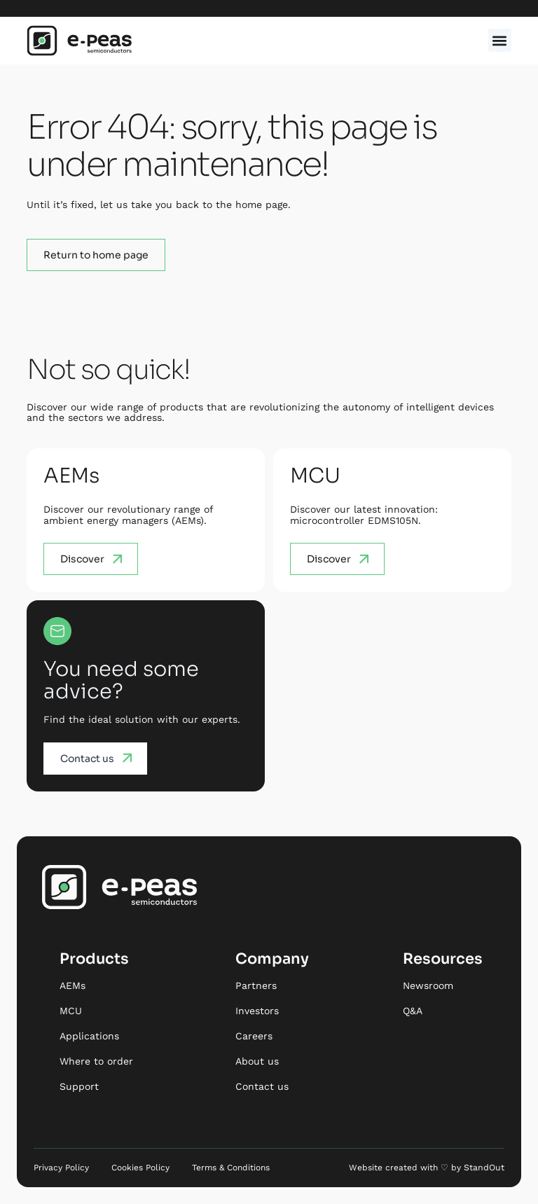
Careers (254, 1036)
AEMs (72, 985)
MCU (71, 1010)
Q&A (412, 1010)
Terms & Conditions (231, 1167)
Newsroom (428, 985)
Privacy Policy (61, 1167)
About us (257, 1061)
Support (79, 1086)
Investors (257, 1010)
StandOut (484, 1167)
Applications (89, 1036)
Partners (256, 985)
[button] (499, 40)
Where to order (96, 1061)
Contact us (262, 1086)
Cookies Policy (140, 1167)
